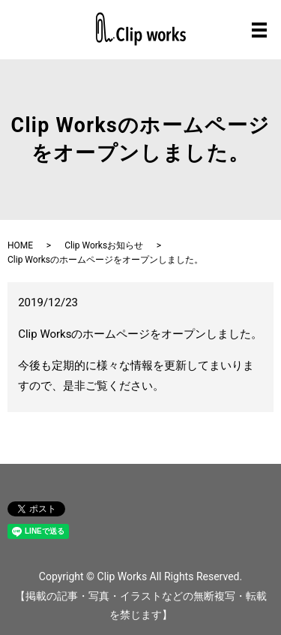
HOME (20, 245)
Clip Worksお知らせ (103, 245)
